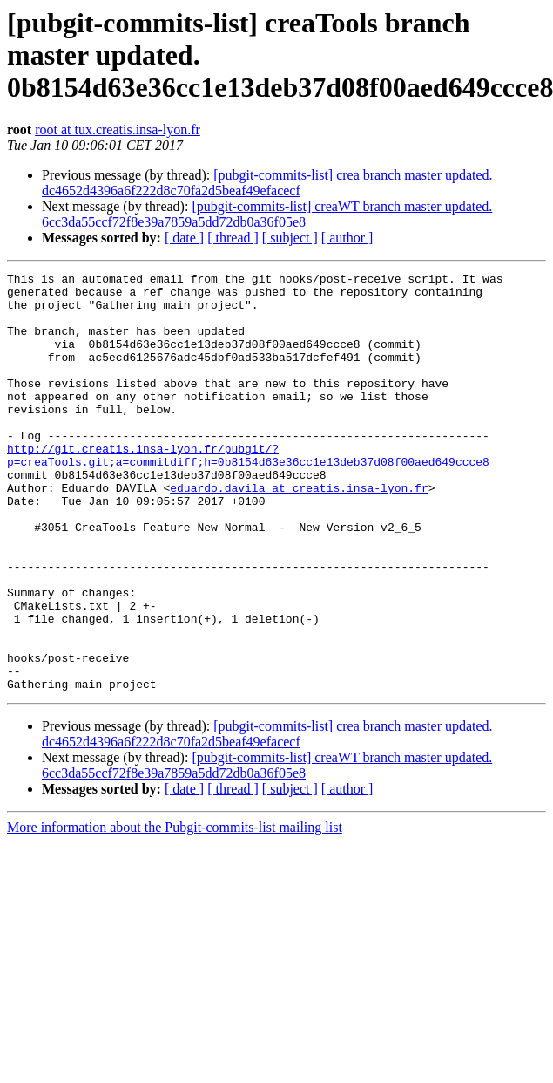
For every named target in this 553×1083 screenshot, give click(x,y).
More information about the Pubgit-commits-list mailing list (174, 910)
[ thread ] (233, 237)
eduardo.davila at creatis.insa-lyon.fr (299, 532)
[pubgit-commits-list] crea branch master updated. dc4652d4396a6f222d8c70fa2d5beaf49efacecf (267, 182)
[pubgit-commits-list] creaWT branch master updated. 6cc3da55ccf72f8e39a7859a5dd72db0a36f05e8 (267, 214)
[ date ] (184, 237)
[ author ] (347, 237)
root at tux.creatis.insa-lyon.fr (117, 129)
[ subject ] (290, 237)
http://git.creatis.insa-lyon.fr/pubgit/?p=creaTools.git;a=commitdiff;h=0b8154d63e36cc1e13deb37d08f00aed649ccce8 (248, 492)
